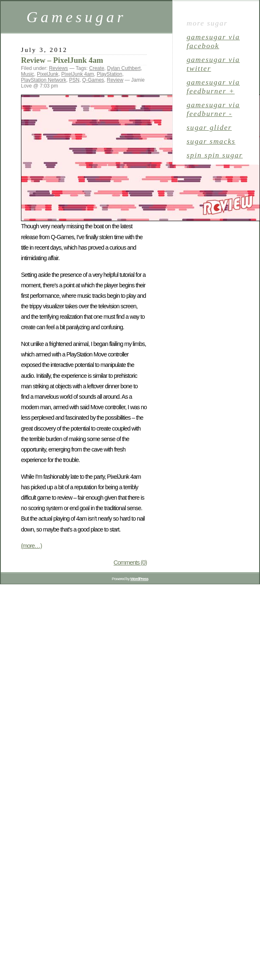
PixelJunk (47, 74)
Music (27, 74)
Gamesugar (76, 17)
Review (115, 80)
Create (96, 68)
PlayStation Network (43, 80)
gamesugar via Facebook (213, 41)
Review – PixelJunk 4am (62, 60)
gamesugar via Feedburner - (213, 109)
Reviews (58, 68)
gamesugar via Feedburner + (213, 86)
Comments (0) (130, 562)
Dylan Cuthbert (123, 68)
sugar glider (209, 127)
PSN (74, 80)
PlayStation (109, 74)
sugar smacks (211, 141)
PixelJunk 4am (77, 74)
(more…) (31, 545)
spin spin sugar (215, 155)
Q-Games (93, 80)
